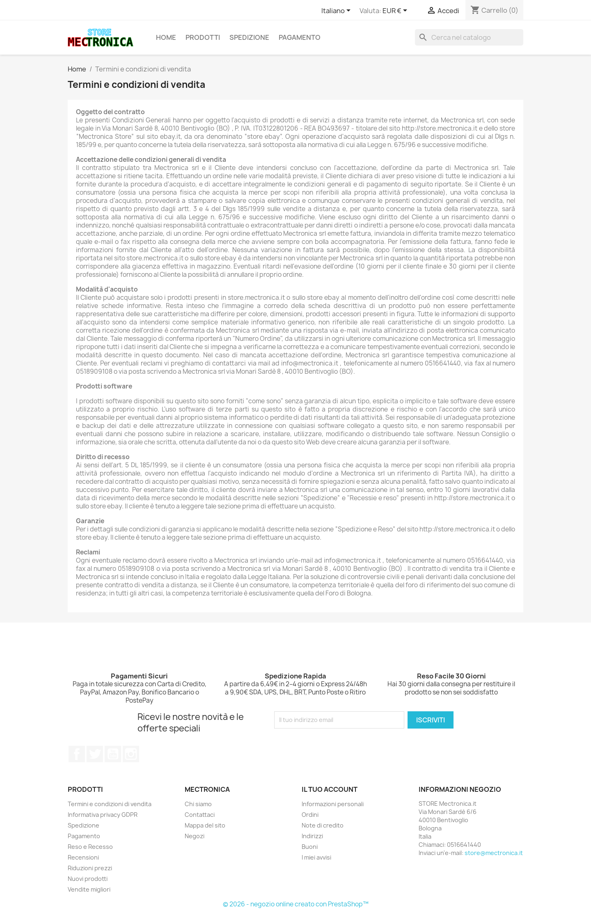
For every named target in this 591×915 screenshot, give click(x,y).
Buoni (310, 847)
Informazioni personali (333, 804)
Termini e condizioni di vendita (109, 804)
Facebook (77, 754)
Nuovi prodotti (88, 879)
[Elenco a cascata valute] (396, 11)
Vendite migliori (89, 889)
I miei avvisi (316, 857)
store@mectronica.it (494, 853)
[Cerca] (469, 37)
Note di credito (323, 825)
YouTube (113, 754)
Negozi (194, 836)
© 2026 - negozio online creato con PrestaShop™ (296, 904)
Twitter (95, 754)
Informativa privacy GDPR (102, 814)
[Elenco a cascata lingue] (337, 11)
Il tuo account (329, 789)
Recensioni (83, 857)
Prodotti (203, 37)
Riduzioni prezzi (90, 868)
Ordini (310, 814)
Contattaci (200, 814)
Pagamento (300, 37)
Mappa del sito (205, 825)
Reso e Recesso (90, 847)
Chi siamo (198, 804)
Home (166, 37)
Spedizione (249, 37)
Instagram (131, 754)
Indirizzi (312, 836)
